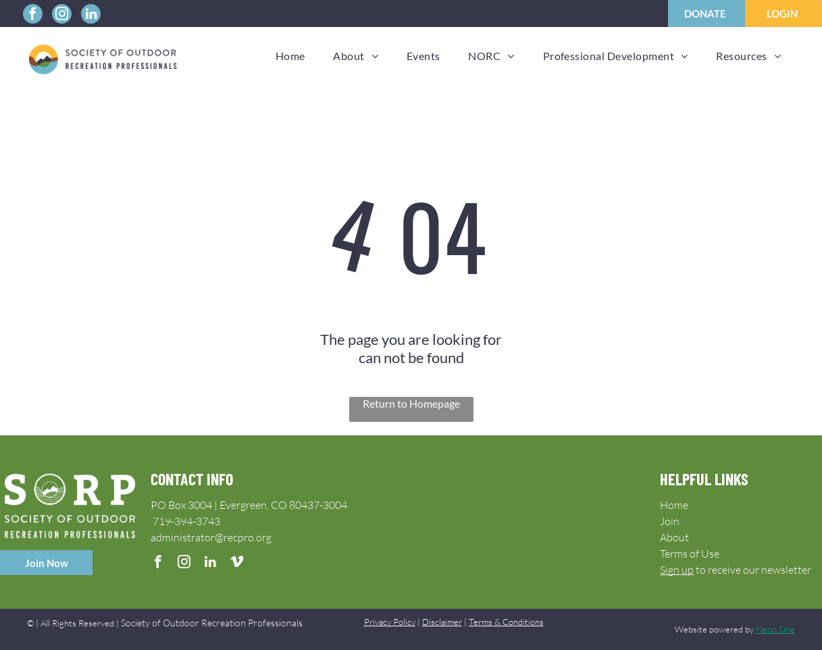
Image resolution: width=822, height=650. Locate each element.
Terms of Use (689, 553)
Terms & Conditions (506, 621)
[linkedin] (91, 15)
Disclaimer (442, 621)
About (674, 537)
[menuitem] (290, 56)
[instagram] (62, 15)
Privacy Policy (389, 621)
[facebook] (33, 15)
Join (669, 521)
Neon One (775, 629)
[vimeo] (237, 563)
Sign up (677, 569)
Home (674, 505)
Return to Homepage (411, 403)
